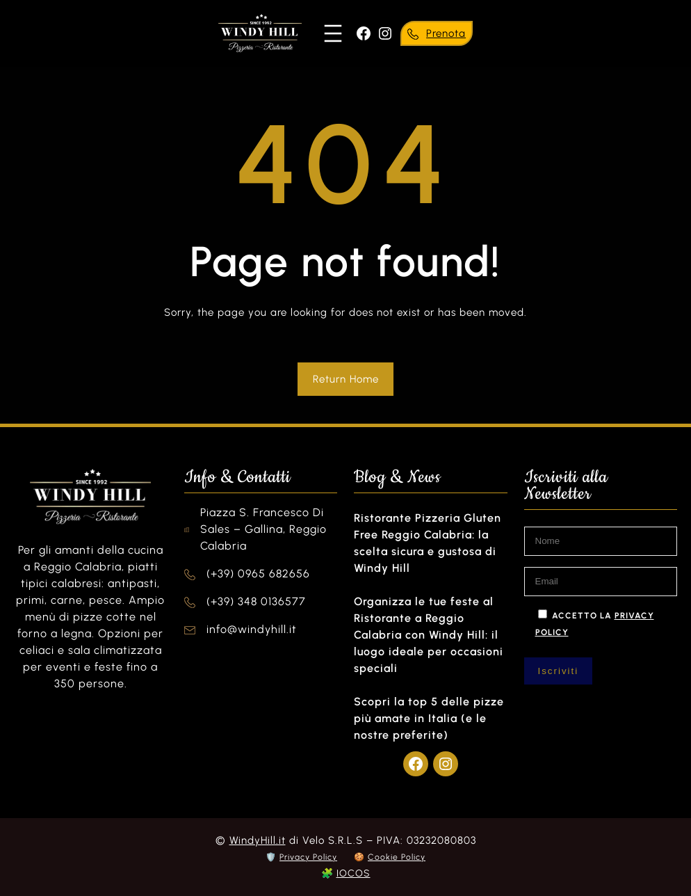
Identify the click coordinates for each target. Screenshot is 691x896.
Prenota (446, 33)
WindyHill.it (257, 840)
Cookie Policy (396, 857)
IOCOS (353, 873)
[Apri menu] (333, 33)
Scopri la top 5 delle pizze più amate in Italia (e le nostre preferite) (429, 718)
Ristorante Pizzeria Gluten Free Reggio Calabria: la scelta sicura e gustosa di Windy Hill (427, 543)
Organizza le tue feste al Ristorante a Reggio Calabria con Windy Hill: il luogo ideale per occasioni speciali (428, 635)
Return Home (346, 379)
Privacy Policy (308, 857)
